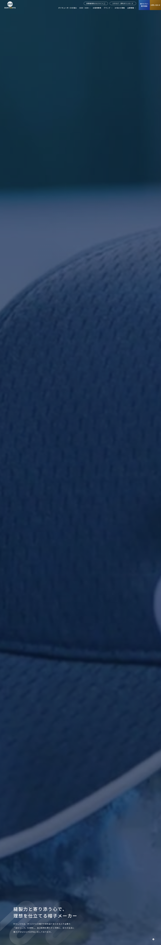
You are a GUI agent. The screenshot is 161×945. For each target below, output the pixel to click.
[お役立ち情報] (120, 7)
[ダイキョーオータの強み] (67, 7)
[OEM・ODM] (84, 7)
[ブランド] (108, 7)
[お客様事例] (97, 7)
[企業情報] (131, 7)
